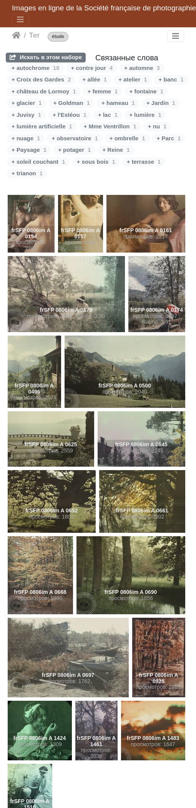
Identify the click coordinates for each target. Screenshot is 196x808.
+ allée (95, 79)
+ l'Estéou (69, 114)
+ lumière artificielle (42, 126)
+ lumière (145, 114)
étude (58, 36)
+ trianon (27, 173)
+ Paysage (29, 149)
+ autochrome (35, 68)
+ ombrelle (127, 138)
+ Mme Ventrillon (110, 126)
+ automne (142, 68)
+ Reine (116, 149)
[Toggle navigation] (20, 19)
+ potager (74, 149)
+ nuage (26, 138)
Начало (16, 35)
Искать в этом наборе (46, 57)
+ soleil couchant (38, 161)
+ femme (103, 91)
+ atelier (132, 79)
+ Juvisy (26, 114)
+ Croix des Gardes (41, 79)
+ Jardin (160, 103)
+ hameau (118, 103)
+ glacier (27, 103)
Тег (34, 35)
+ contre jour (92, 68)
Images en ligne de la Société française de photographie (104, 8)
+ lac (108, 114)
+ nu (157, 126)
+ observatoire (74, 138)
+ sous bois (95, 161)
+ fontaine (146, 91)
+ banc (171, 79)
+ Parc (169, 138)
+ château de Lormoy (44, 91)
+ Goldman (71, 103)
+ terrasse (144, 161)
